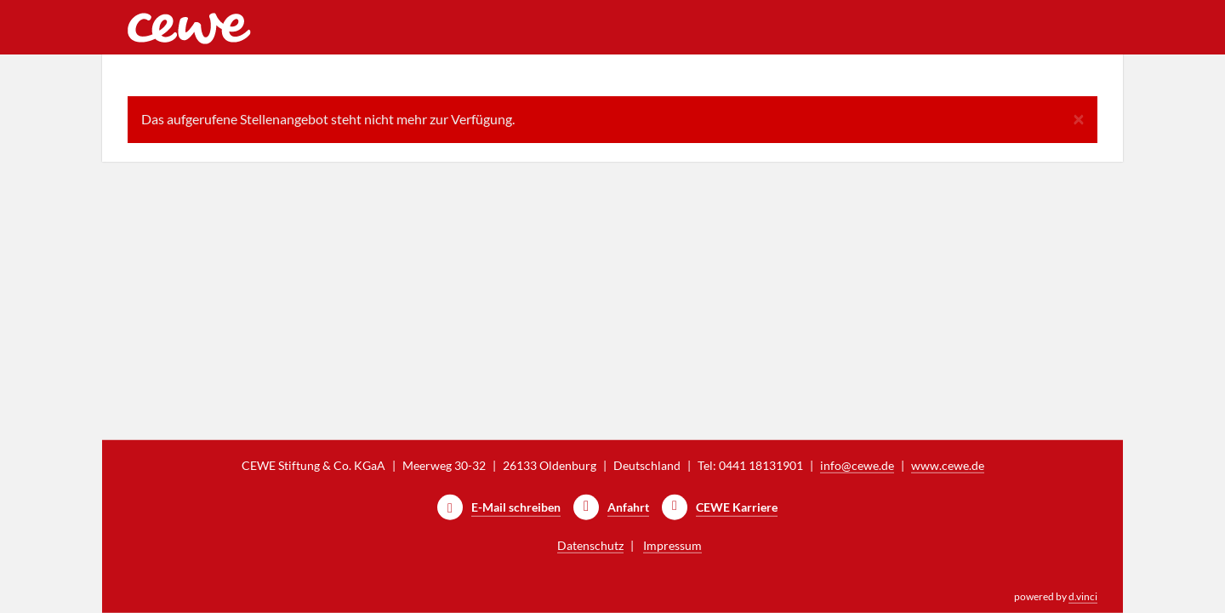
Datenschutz (590, 545)
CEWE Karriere (737, 507)
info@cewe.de (857, 465)
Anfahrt (628, 507)
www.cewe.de (947, 465)
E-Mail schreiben (516, 507)
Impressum (672, 545)
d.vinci (1082, 596)
